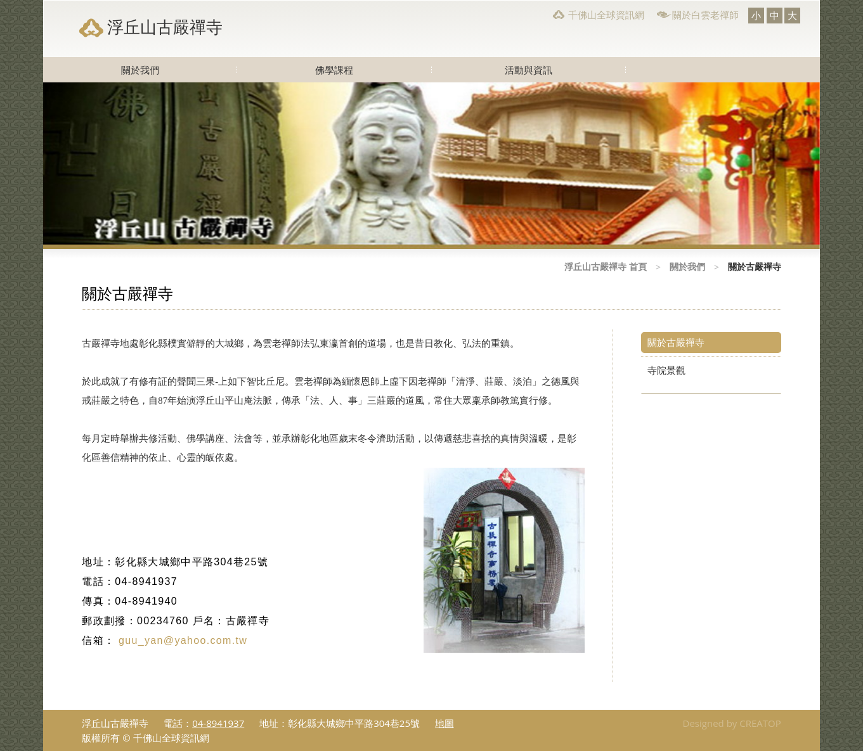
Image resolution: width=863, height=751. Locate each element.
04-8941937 (218, 723)
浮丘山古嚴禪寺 (165, 26)
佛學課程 (334, 69)
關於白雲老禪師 (705, 14)
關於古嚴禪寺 (675, 342)
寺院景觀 (666, 370)
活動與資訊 (528, 69)
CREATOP (760, 723)
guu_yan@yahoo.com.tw (175, 640)
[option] (431, 165)
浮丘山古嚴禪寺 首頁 (605, 266)
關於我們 (140, 69)
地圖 (444, 723)
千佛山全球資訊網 (606, 14)
